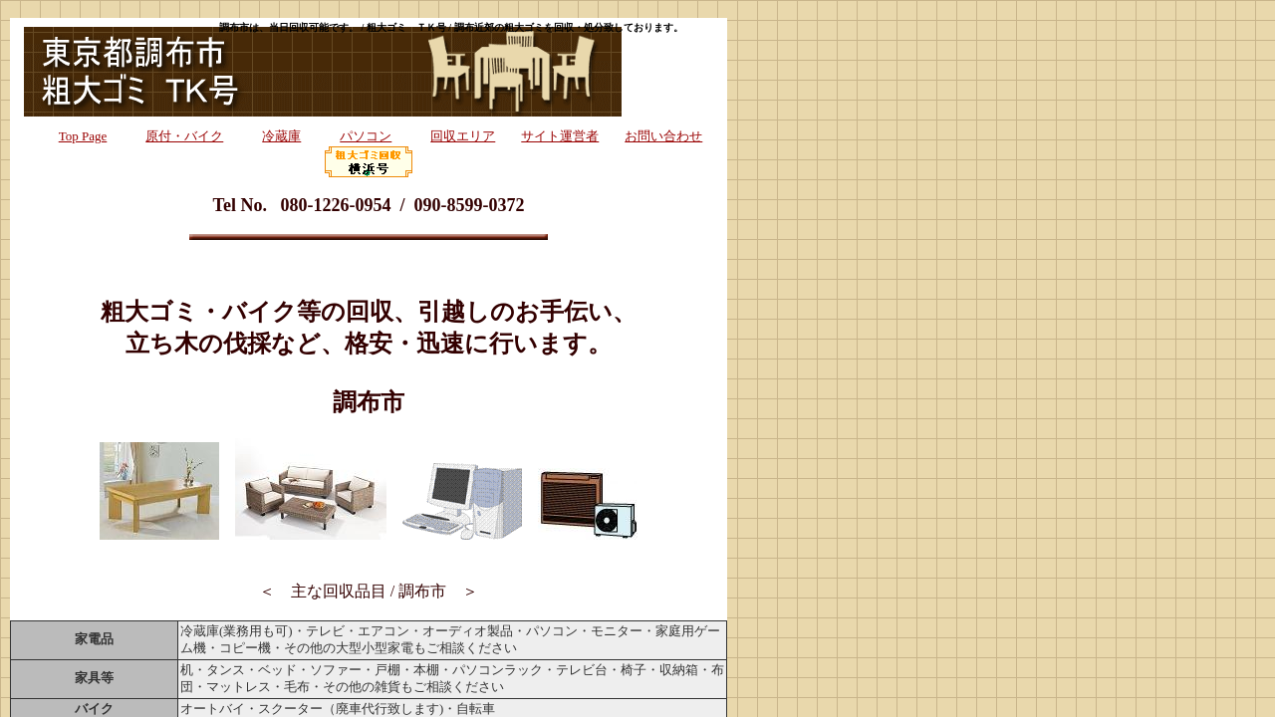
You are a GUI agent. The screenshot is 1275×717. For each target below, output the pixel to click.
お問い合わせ (663, 135)
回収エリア (462, 135)
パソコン (365, 135)
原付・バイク (184, 135)
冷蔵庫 (281, 135)
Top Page (83, 135)
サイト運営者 (560, 135)
